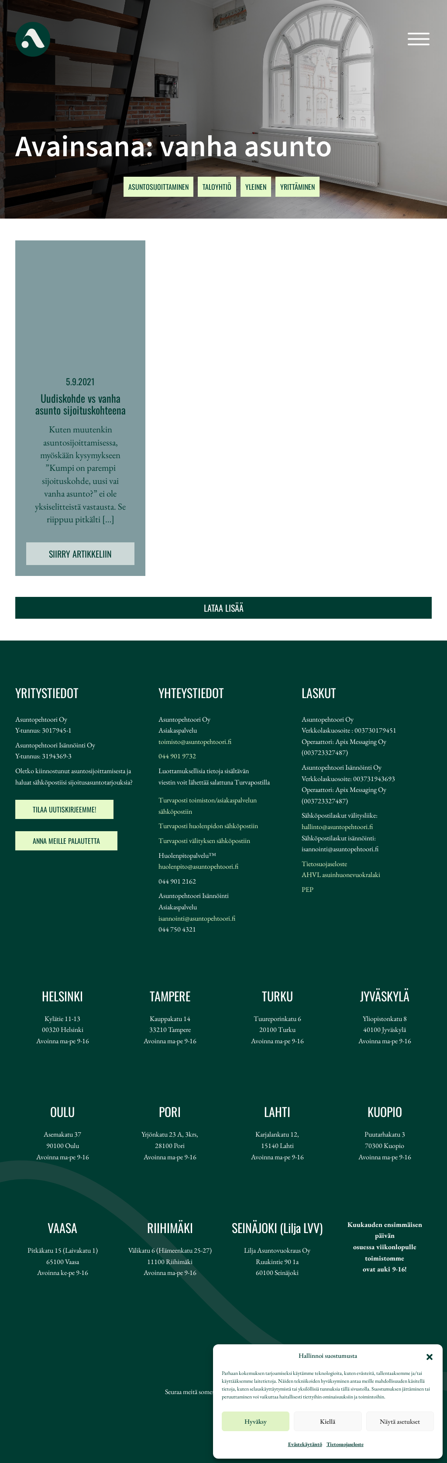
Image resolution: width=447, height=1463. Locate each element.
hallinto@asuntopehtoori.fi (337, 826)
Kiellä (327, 1421)
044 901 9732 (177, 756)
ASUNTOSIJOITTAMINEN (158, 187)
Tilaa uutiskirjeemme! (64, 809)
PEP (307, 889)
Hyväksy (255, 1421)
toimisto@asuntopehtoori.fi (194, 741)
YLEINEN (255, 187)
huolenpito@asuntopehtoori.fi (198, 866)
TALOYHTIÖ (217, 187)
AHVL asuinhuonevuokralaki (341, 874)
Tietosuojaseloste (345, 1444)
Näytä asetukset (400, 1421)
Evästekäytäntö (305, 1444)
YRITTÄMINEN (297, 187)
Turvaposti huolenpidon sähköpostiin (208, 825)
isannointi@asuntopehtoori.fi (196, 918)
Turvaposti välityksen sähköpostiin (204, 840)
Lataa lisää (224, 607)
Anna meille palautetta (66, 841)
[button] (429, 1355)
